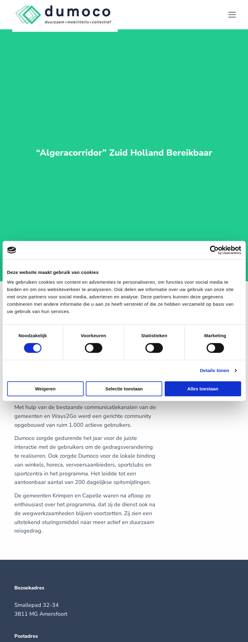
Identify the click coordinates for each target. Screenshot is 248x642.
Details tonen (214, 370)
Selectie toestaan (124, 388)
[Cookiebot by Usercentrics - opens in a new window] (214, 250)
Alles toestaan (202, 388)
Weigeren (45, 388)
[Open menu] (230, 15)
